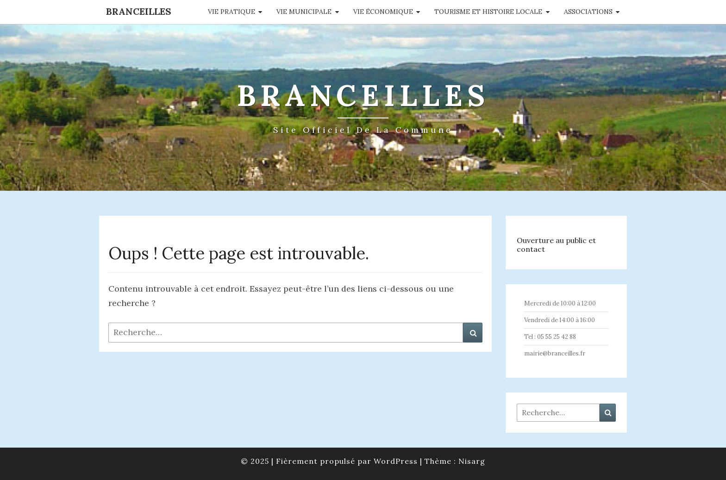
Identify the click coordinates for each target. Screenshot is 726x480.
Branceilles (138, 11)
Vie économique (383, 11)
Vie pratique (231, 11)
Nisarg (471, 461)
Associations (588, 11)
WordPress (396, 461)
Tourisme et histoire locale (488, 11)
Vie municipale (304, 11)
